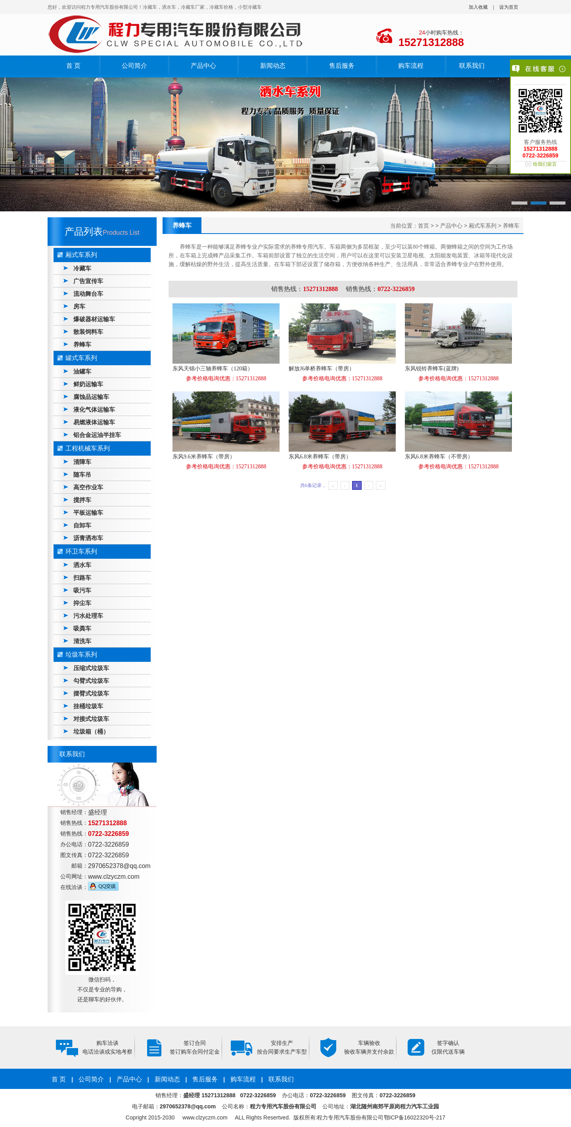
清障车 (82, 461)
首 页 (73, 65)
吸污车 (82, 590)
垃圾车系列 (81, 654)
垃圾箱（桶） (91, 731)
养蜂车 (82, 344)
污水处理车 (88, 615)
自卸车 (82, 525)
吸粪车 (82, 628)
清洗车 (82, 641)
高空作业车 (88, 487)
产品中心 (203, 65)
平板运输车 (88, 512)
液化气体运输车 (94, 409)
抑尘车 (82, 603)
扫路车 (82, 577)
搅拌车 (82, 499)
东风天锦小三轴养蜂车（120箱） (212, 369)
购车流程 (410, 65)
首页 (423, 225)
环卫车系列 (81, 551)
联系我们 (472, 65)
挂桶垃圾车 (88, 706)
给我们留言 (545, 164)
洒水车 (82, 565)
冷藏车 (82, 268)
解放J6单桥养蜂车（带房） (321, 369)
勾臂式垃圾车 (91, 680)
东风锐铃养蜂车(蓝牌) (431, 369)
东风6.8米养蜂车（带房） (320, 457)
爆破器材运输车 (94, 319)
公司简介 (134, 65)
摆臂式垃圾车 (91, 693)
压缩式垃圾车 (91, 668)
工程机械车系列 (87, 448)
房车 (79, 306)
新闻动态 (273, 65)
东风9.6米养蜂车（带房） (203, 457)
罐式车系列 (81, 358)
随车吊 (82, 474)
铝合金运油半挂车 (97, 434)
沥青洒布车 (88, 538)
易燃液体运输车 (94, 422)
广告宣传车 (88, 281)
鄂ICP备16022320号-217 (415, 1117)
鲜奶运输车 (88, 384)
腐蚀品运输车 (91, 396)
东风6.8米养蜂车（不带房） (439, 457)
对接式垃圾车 (91, 718)
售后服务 (341, 65)
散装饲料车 (88, 331)
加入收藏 (478, 7)
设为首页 (508, 7)
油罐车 (82, 371)
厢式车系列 (81, 254)
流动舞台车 (88, 293)
